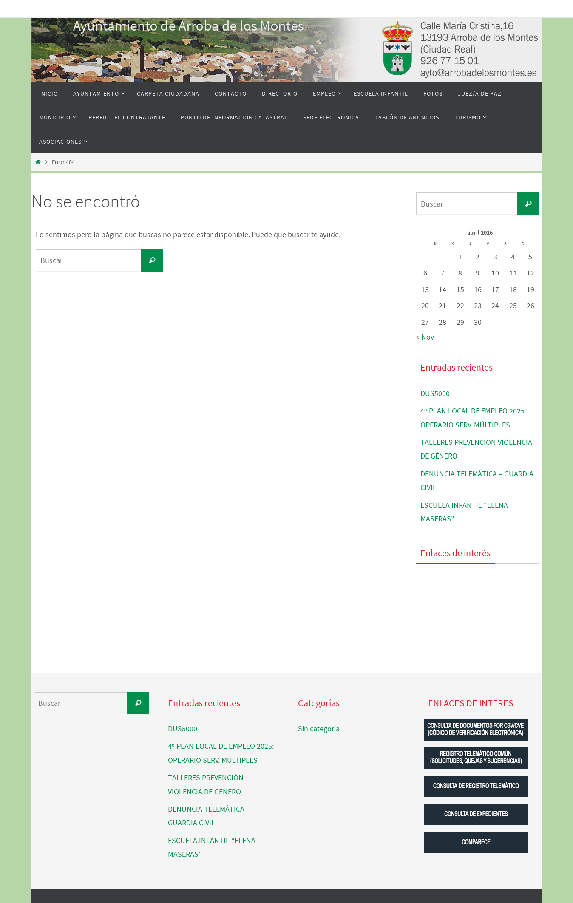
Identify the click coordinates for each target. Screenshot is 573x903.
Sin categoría (319, 728)
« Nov (425, 337)
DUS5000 (435, 393)
